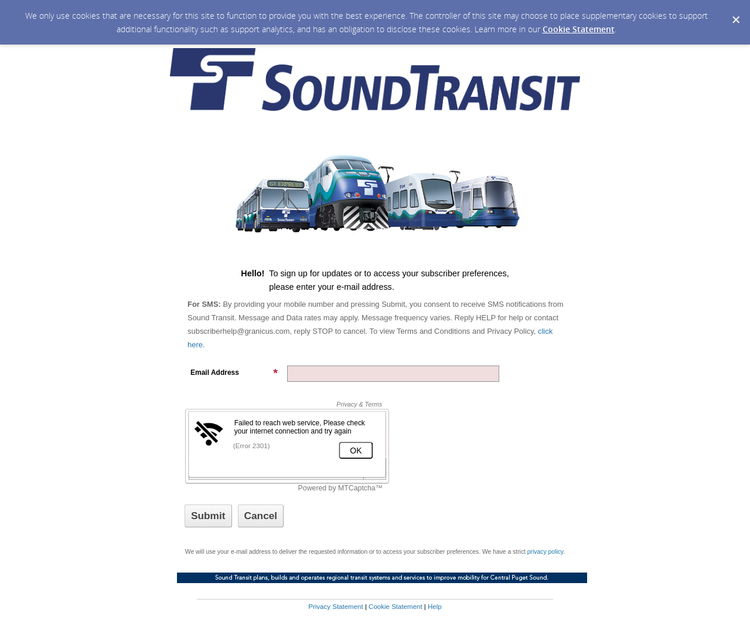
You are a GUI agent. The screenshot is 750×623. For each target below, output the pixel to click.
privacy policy (545, 551)
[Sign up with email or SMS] (208, 516)
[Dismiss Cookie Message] (735, 11)
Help (435, 606)
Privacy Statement (335, 606)
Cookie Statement (579, 29)
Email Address (234, 372)
